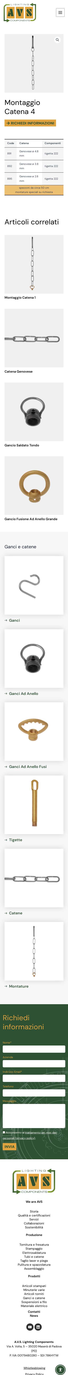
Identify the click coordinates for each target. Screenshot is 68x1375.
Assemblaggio (34, 1269)
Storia (34, 1211)
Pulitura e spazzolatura (34, 1265)
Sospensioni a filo (34, 1302)
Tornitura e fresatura (34, 1245)
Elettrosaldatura (34, 1253)
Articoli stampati (34, 1286)
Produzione (34, 1235)
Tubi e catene (34, 1257)
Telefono (8, 1086)
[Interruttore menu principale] (60, 12)
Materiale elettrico (34, 1306)
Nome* (7, 1042)
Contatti (34, 1312)
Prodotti (34, 1276)
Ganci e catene (34, 1298)
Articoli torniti (34, 1294)
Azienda (8, 1057)
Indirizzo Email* (12, 1072)
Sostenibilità (34, 1227)
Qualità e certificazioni (34, 1215)
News (34, 1316)
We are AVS (34, 1202)
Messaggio (9, 1101)
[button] (57, 40)
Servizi (34, 1219)
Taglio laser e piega (34, 1261)
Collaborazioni (34, 1223)
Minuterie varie (34, 1290)
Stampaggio (34, 1249)
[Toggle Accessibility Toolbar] (60, 1367)
